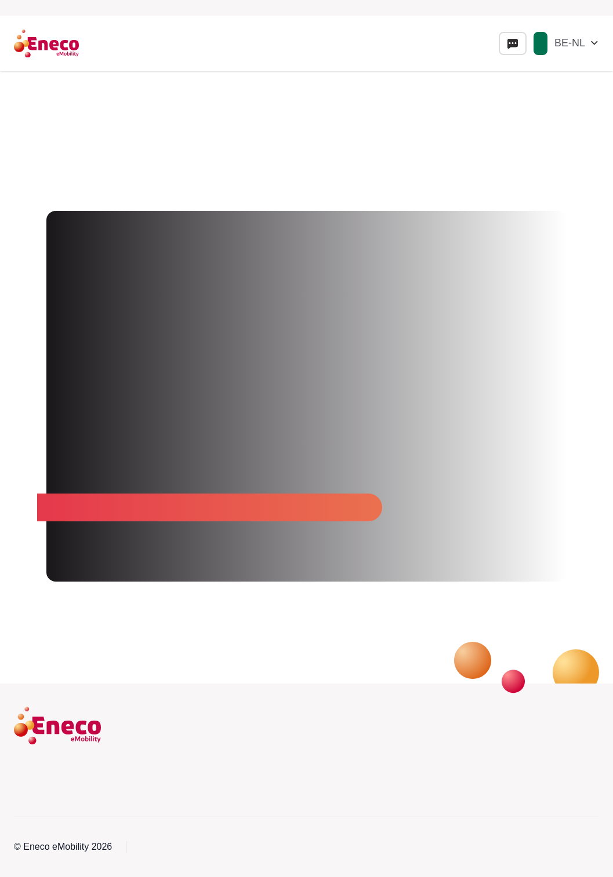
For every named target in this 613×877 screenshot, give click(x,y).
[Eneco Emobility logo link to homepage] (46, 43)
